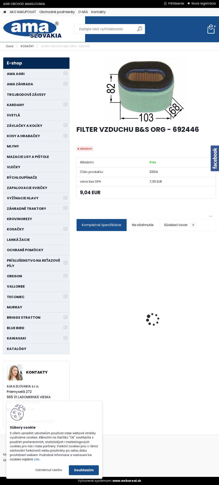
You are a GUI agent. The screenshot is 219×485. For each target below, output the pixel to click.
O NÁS (83, 12)
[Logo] (32, 29)
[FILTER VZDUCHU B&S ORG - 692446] (146, 89)
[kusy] (86, 354)
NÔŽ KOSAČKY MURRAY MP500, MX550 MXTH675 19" (193, 291)
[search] (139, 30)
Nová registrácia (204, 3)
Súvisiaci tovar (180, 225)
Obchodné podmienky (57, 12)
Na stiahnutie (143, 224)
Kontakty (98, 12)
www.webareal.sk (126, 481)
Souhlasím (84, 470)
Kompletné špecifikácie (101, 224)
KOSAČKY (27, 46)
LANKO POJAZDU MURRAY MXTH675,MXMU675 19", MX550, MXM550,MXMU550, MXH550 (98, 314)
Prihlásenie (176, 3)
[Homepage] (4, 12)
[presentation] (78, 312)
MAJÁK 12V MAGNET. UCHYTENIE (143, 315)
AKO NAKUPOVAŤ (23, 12)
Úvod (9, 46)
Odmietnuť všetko (48, 470)
